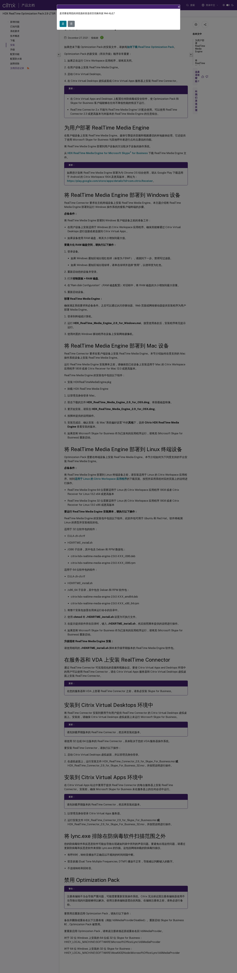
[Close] (179, 6)
